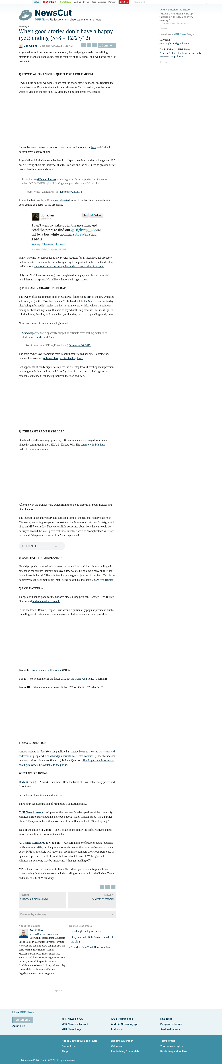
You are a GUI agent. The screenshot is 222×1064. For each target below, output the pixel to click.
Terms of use (167, 1038)
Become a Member (122, 1038)
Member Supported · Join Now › (174, 8)
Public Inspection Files (173, 1047)
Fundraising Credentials (125, 1047)
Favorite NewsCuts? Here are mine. (96, 949)
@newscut (59, 936)
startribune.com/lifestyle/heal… (45, 338)
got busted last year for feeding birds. (68, 360)
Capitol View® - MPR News (175, 48)
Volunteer (116, 1042)
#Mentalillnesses (52, 180)
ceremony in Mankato (98, 446)
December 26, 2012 (85, 347)
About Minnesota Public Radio (79, 1038)
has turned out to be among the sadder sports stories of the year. (74, 268)
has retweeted (67, 201)
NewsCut (164, 39)
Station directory (170, 1027)
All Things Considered (37, 844)
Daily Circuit (32, 783)
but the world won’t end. (85, 680)
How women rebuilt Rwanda (51, 671)
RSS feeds (166, 1018)
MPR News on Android (75, 1023)
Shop (65, 1047)
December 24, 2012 (76, 193)
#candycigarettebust (38, 334)
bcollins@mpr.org (43, 936)
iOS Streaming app (122, 1018)
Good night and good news (91, 932)
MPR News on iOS (72, 1018)
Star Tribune (100, 302)
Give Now (125, 2)
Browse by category (39, 915)
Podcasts (116, 1027)
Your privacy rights (171, 1042)
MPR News (47, 20)
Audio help (18, 1025)
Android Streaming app (124, 1023)
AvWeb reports (110, 581)
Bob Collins (33, 47)
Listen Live (23, 1019)
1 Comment (112, 47)
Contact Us (68, 1042)
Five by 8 (29, 28)
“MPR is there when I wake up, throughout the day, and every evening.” (182, 17)
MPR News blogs (72, 1027)
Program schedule (171, 1023)
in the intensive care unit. (52, 603)
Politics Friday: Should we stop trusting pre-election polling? (181, 53)
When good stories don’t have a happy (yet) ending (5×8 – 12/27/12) (71, 36)
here (99, 149)
